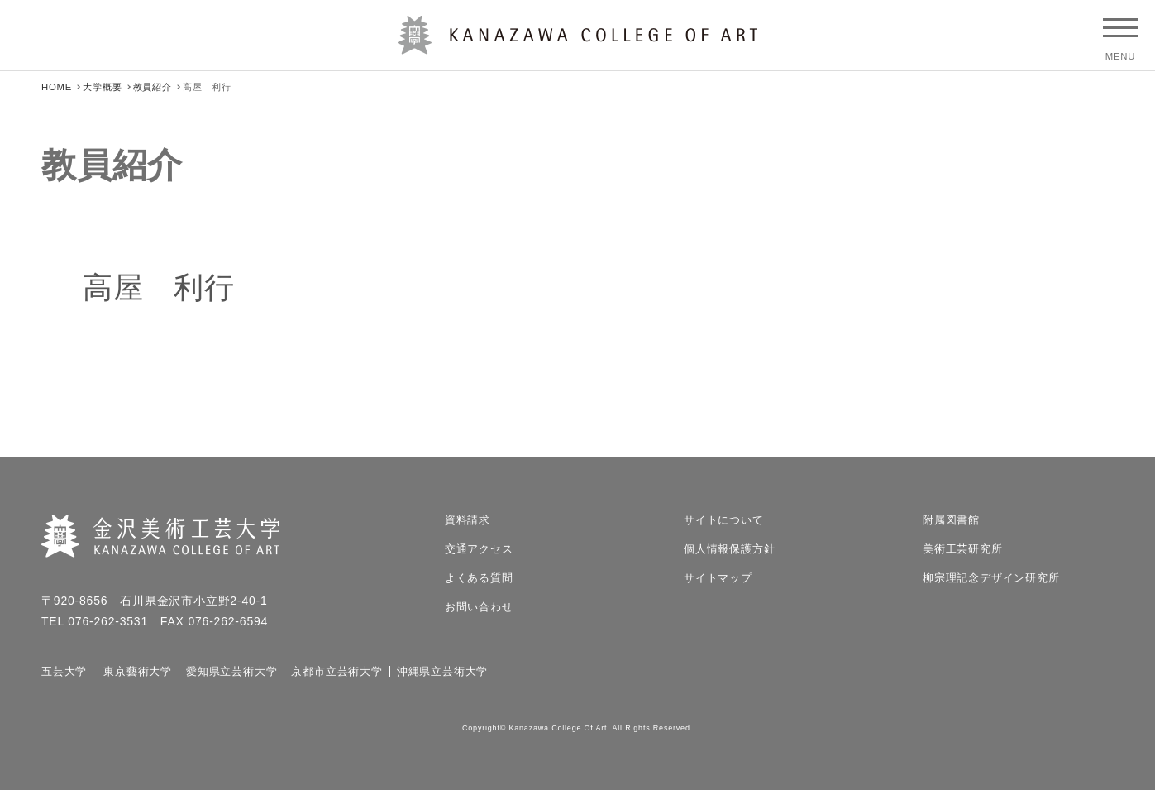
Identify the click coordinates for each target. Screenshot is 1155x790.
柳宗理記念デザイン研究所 (991, 577)
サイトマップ (718, 577)
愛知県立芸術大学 (231, 671)
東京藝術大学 (137, 671)
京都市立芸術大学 (336, 671)
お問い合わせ (479, 606)
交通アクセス (479, 548)
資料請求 (467, 520)
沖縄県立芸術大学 (442, 671)
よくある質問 (479, 577)
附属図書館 (951, 520)
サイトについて (724, 520)
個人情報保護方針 (729, 548)
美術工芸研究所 (963, 548)
